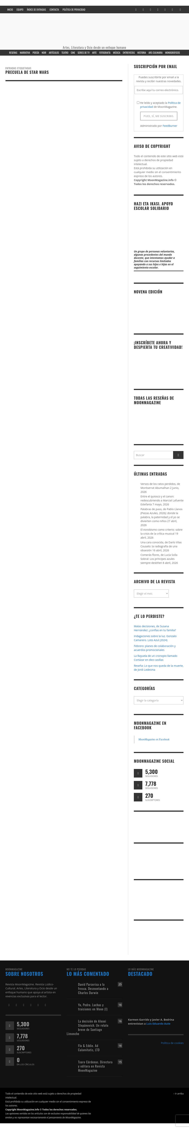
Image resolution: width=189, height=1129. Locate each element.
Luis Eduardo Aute (158, 1023)
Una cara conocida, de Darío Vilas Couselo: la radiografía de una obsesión (161, 546)
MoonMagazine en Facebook (150, 725)
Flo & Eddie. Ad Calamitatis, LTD (89, 1047)
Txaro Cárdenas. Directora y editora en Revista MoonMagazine (95, 1066)
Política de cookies (172, 1043)
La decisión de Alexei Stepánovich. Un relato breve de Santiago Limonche (87, 1027)
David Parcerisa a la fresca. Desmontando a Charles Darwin (93, 988)
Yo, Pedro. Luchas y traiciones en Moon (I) (93, 1006)
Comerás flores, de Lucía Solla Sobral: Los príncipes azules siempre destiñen (158, 559)
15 (120, 1062)
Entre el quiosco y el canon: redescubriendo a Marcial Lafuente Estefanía (162, 500)
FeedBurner (170, 126)
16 (120, 1005)
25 (120, 984)
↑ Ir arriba (178, 1093)
